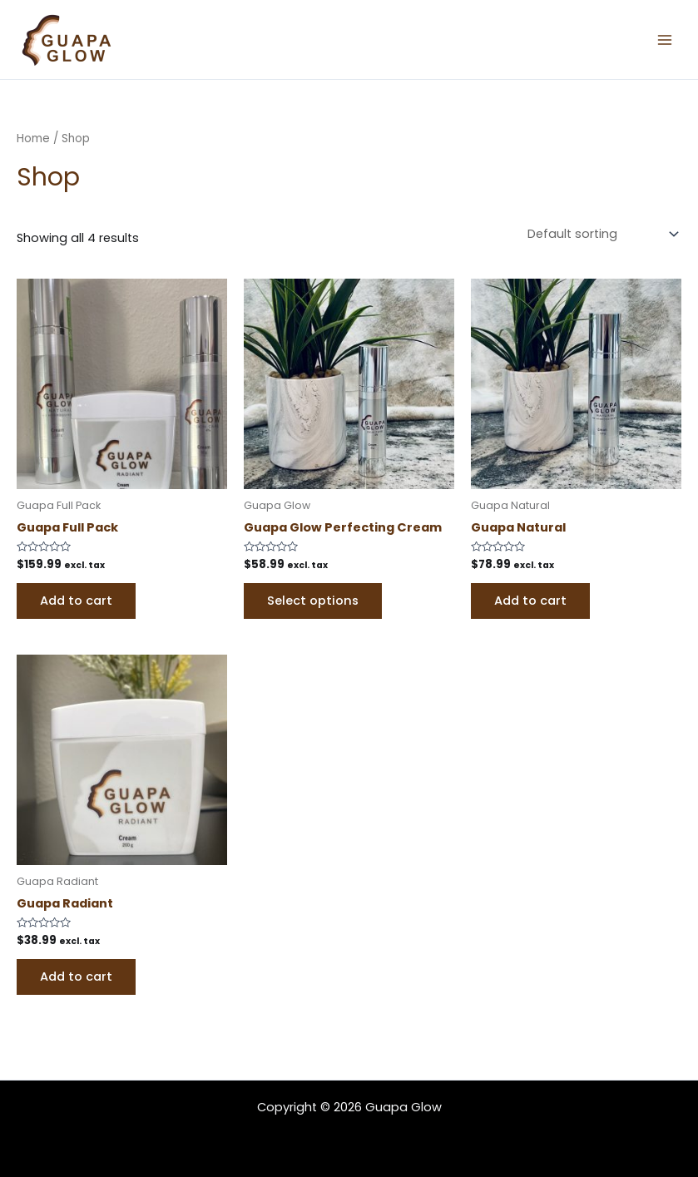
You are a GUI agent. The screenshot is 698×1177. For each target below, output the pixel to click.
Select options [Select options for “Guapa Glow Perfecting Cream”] (313, 597)
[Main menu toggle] (664, 39)
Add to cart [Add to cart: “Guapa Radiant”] (76, 973)
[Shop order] (601, 232)
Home (33, 138)
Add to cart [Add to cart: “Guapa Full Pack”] (76, 597)
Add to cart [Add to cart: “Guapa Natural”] (530, 597)
